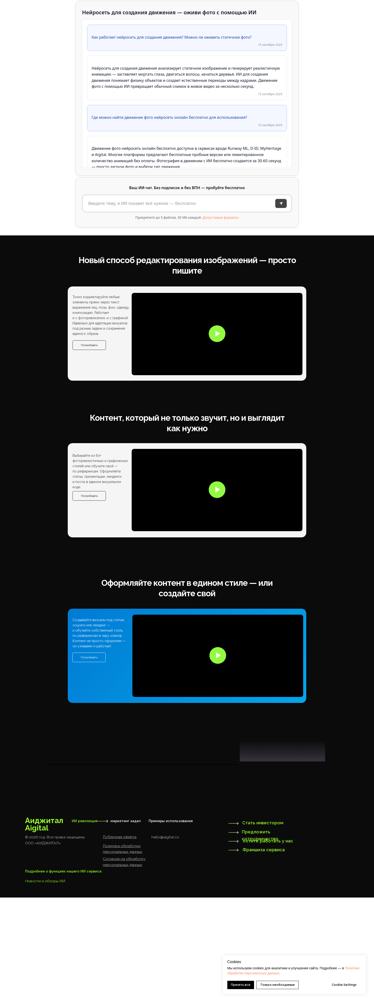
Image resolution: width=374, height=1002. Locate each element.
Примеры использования (171, 925)
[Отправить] (281, 203)
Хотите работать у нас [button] (268, 945)
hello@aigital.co (165, 941)
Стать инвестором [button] (262, 927)
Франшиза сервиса (264, 954)
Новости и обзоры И (43, 985)
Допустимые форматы (221, 217)
